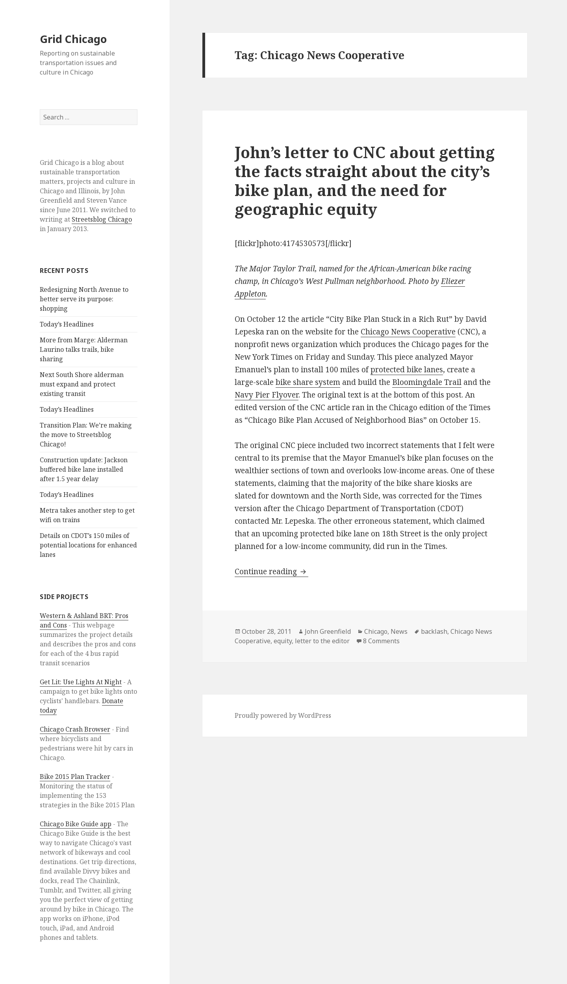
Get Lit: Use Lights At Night (81, 682)
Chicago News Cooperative (408, 332)
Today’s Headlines (67, 324)
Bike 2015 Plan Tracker (75, 776)
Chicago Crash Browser (75, 729)
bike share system (308, 382)
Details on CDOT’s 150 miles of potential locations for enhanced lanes (88, 545)
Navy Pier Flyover (266, 395)
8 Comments (381, 641)
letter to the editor (322, 641)
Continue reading (271, 571)
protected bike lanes (407, 369)
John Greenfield (328, 631)
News (399, 631)
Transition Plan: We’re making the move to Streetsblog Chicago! (86, 434)
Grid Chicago (73, 39)
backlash (434, 631)
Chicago (375, 631)
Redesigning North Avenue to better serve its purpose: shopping (84, 299)
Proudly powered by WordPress (283, 715)
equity (283, 641)
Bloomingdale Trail (426, 382)
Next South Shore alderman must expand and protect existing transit (82, 384)
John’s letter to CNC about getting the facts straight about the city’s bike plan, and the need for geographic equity (365, 180)
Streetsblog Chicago (102, 219)
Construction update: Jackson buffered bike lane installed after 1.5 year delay (84, 469)
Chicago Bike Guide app (75, 824)
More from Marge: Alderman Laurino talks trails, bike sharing (84, 349)
